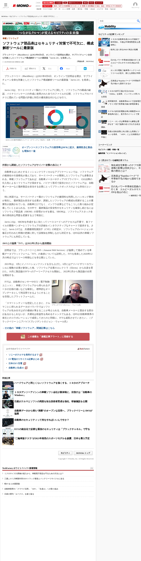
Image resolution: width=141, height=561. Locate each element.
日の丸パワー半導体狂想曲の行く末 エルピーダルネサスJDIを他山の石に (126, 189)
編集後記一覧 (136, 195)
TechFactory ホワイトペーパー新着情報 (19, 468)
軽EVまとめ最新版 (12, 484)
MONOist (4, 16)
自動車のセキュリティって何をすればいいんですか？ (41, 420)
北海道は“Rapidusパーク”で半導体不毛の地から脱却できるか (126, 179)
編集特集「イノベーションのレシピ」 (112, 153)
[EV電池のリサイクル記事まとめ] (26, 359)
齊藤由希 (80, 61)
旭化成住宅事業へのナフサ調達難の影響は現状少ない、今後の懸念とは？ (126, 168)
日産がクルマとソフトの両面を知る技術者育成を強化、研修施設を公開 (50, 401)
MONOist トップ (83, 453)
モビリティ (13, 16)
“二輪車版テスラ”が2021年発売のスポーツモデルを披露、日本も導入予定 (52, 438)
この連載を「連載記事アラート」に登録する (50, 336)
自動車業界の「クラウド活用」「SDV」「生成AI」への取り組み (31, 489)
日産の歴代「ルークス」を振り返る (19, 494)
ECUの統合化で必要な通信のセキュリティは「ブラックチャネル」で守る (52, 429)
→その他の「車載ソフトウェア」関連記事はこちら (28, 328)
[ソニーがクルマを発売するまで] (25, 355)
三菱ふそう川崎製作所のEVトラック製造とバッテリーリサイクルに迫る (34, 479)
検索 (138, 21)
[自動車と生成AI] (18, 368)
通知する (32, 69)
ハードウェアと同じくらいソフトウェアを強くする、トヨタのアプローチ (52, 383)
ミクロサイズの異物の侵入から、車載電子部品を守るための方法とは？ (34, 473)
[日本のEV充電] (17, 363)
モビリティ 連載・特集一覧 (108, 150)
